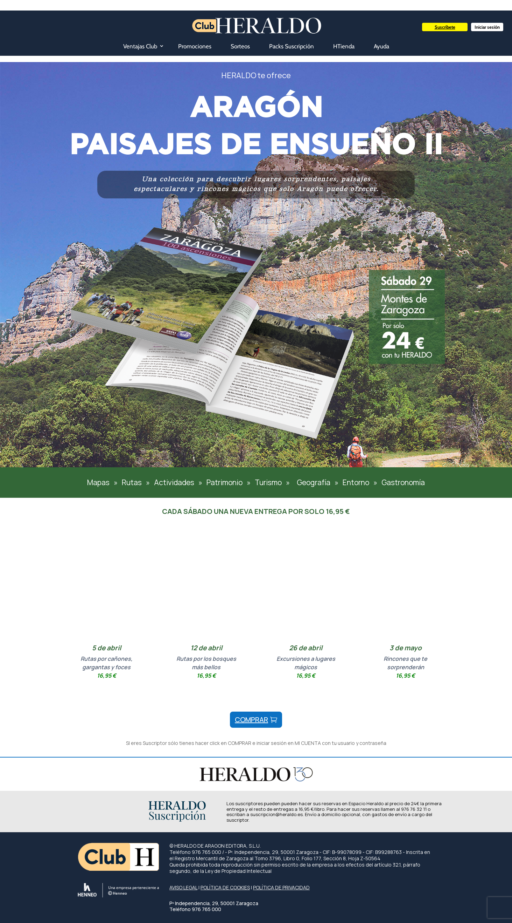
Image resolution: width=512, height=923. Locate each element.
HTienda (344, 46)
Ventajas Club (140, 46)
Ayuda (381, 46)
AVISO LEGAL (183, 887)
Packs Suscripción (291, 46)
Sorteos (240, 46)
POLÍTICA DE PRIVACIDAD (281, 887)
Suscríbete (445, 27)
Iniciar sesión (487, 27)
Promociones (194, 46)
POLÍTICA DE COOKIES (225, 887)
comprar (251, 719)
